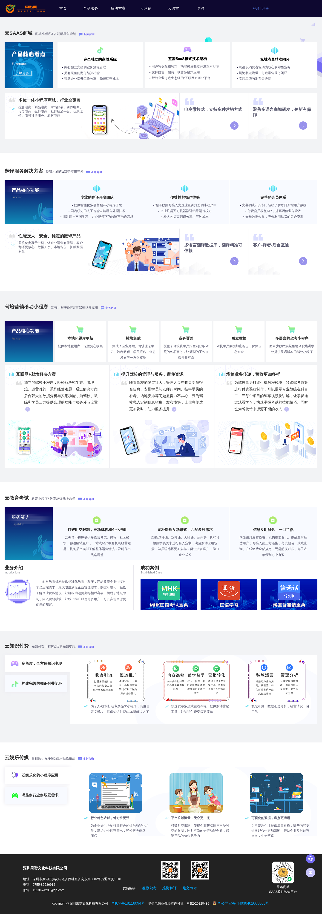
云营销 (145, 8)
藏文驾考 (189, 888)
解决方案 (118, 8)
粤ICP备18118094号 (128, 903)
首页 (63, 8)
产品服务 (90, 8)
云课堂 (173, 8)
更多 (201, 8)
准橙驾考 (149, 888)
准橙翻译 (169, 888)
